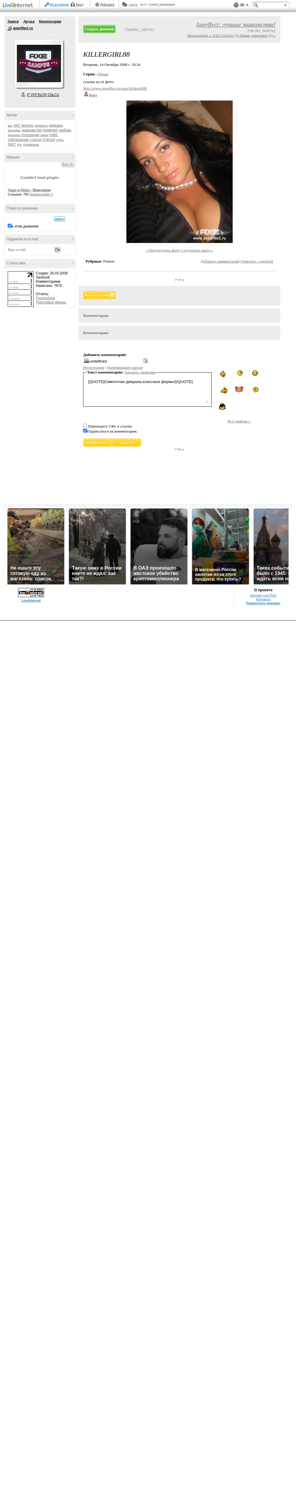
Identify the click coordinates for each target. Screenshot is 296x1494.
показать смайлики (140, 372)
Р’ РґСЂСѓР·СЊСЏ (43, 95)
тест (12, 144)
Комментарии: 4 (41, 194)
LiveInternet (19, 5)
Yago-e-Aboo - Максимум (29, 190)
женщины (14, 130)
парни (44, 135)
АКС (16, 125)
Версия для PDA (263, 595)
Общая (102, 74)
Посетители (45, 298)
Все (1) (68, 164)
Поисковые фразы (51, 302)
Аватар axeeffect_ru (39, 63)
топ (19, 144)
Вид (244, 6)
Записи (13, 21)
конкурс (50, 130)
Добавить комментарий (219, 261)
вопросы (41, 125)
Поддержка (236, 5)
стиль (60, 140)
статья (48, 139)
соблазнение (18, 140)
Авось (133, 4)
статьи (35, 139)
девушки (55, 125)
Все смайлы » (239, 421)
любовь (65, 130)
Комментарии (50, 21)
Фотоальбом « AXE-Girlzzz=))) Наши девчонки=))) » (231, 35)
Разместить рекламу (263, 603)
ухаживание (31, 144)
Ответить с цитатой (257, 261)
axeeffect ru (9, 28)
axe (10, 125)
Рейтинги (107, 4)
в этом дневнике (25, 226)
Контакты (263, 599)
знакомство (32, 130)
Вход (79, 4)
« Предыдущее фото (163, 250)
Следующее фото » (197, 250)
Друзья (28, 21)
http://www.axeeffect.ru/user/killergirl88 (115, 88)
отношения (30, 135)
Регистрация (59, 4)
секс (53, 134)
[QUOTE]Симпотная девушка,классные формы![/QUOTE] (147, 390)
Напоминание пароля (125, 367)
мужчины (14, 135)
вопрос (27, 125)
